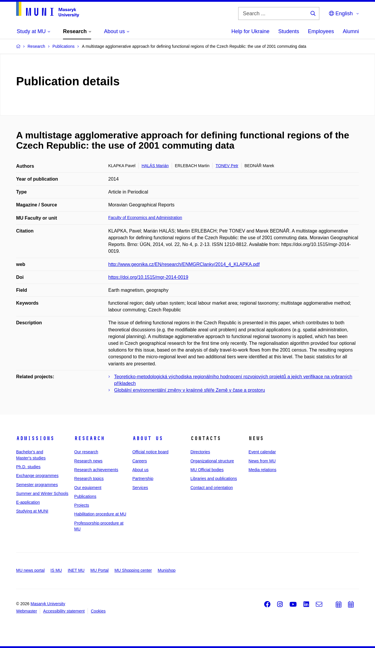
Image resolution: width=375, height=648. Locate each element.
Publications (85, 496)
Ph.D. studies (28, 466)
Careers (139, 461)
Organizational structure (212, 461)
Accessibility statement (64, 611)
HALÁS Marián (155, 165)
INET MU (76, 570)
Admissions (35, 438)
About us (147, 438)
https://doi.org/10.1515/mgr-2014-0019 (148, 277)
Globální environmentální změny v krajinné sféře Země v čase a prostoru (189, 390)
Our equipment (87, 487)
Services (140, 487)
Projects (81, 505)
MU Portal (99, 570)
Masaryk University (47, 603)
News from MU (262, 461)
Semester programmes (37, 484)
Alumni (351, 31)
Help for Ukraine (250, 31)
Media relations (262, 469)
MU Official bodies (207, 469)
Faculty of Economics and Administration (145, 217)
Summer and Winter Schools (42, 493)
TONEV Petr (227, 165)
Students (288, 31)
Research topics (88, 478)
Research (89, 438)
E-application (28, 502)
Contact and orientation (211, 487)
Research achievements (96, 469)
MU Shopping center (133, 570)
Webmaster (26, 611)
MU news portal (30, 570)
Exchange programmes (37, 475)
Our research (86, 451)
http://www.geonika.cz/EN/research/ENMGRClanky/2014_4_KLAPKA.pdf (184, 264)
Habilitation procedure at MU (100, 514)
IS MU (56, 570)
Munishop (166, 570)
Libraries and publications (213, 478)
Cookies (98, 611)
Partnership (143, 478)
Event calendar (262, 451)
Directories (200, 451)
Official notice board (150, 451)
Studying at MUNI (32, 511)
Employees (321, 31)
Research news (88, 461)
